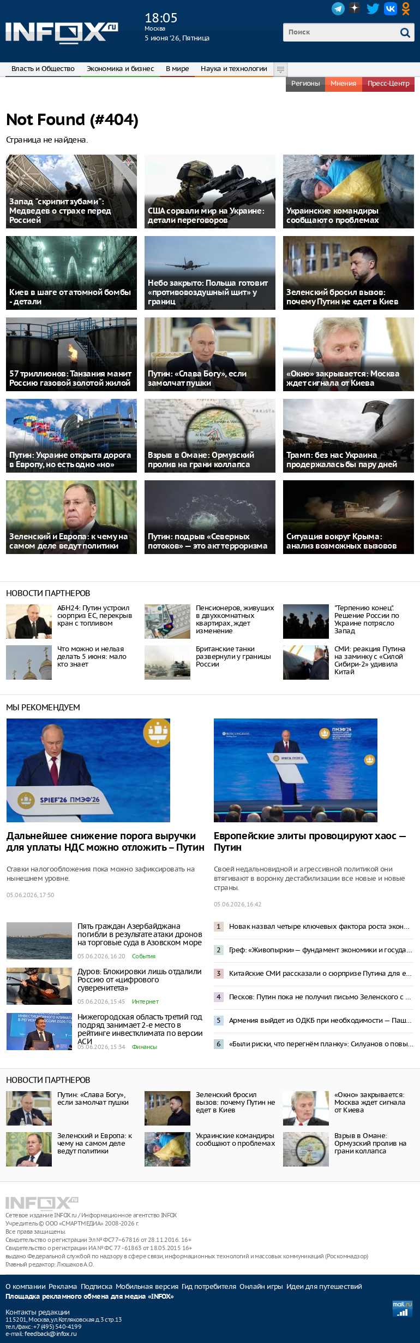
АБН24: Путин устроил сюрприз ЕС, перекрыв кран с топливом (94, 615)
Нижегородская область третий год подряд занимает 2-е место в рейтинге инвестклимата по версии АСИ (140, 1029)
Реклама (63, 1286)
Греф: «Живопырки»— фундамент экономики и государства (321, 950)
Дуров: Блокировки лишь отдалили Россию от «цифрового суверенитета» (139, 980)
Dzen (355, 8)
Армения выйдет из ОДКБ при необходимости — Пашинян (321, 1020)
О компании (25, 1286)
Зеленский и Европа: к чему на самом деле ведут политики (94, 1143)
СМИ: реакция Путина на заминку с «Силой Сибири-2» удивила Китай (370, 660)
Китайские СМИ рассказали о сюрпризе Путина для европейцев (321, 973)
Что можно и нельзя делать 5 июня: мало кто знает (92, 656)
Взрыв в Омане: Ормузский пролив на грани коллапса (370, 1143)
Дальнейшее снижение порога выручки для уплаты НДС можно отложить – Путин (105, 841)
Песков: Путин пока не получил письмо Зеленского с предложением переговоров (321, 997)
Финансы (144, 1047)
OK (408, 8)
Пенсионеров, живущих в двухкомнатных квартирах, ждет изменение (235, 619)
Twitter (373, 8)
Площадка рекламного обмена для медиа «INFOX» (89, 1297)
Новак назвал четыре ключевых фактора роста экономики (321, 926)
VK (390, 8)
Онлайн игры (261, 1286)
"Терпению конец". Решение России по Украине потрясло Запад (366, 619)
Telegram (338, 8)
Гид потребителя (209, 1286)
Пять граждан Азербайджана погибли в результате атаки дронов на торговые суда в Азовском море (139, 934)
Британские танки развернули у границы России (233, 656)
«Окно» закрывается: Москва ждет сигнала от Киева (370, 1102)
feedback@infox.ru (50, 1334)
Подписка (96, 1286)
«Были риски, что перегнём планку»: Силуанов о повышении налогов (321, 1044)
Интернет (145, 1001)
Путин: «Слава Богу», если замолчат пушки (93, 1098)
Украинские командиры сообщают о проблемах (235, 1139)
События (143, 956)
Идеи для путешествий (324, 1286)
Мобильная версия (147, 1286)
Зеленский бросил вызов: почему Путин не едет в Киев (235, 1102)
